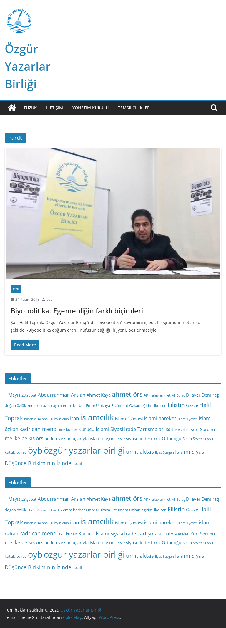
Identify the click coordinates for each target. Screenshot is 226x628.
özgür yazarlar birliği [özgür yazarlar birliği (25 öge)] (84, 450)
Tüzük (30, 108)
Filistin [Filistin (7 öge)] (176, 405)
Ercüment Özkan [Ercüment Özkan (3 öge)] (125, 405)
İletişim (54, 108)
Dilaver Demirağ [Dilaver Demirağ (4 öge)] (202, 395)
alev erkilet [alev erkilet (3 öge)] (161, 395)
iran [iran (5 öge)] (74, 418)
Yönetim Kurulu (90, 108)
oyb (49, 299)
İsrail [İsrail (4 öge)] (77, 463)
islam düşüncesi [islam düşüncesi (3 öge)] (129, 418)
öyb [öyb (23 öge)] (35, 450)
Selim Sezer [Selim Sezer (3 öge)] (192, 438)
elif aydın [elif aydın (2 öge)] (55, 406)
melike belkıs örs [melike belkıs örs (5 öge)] (24, 438)
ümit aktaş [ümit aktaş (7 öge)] (140, 451)
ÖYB (16, 289)
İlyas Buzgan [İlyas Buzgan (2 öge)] (164, 452)
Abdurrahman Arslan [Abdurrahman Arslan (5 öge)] (61, 394)
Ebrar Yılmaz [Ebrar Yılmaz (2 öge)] (36, 406)
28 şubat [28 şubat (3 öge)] (28, 395)
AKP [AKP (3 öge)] (147, 395)
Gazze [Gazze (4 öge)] (192, 405)
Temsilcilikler (134, 108)
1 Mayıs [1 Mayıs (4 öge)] (12, 395)
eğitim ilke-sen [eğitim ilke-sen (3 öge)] (154, 405)
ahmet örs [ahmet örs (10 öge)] (127, 394)
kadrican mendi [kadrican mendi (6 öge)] (38, 428)
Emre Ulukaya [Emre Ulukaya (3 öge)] (98, 405)
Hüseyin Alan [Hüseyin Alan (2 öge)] (59, 419)
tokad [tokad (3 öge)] (21, 452)
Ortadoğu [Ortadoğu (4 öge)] (171, 438)
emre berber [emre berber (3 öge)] (74, 405)
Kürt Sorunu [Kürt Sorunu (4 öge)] (202, 429)
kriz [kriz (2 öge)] (62, 430)
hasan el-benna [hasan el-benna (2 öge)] (36, 419)
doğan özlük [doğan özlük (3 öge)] (15, 405)
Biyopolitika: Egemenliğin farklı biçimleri (77, 310)
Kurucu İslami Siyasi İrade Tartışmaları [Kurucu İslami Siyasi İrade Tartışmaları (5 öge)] (121, 429)
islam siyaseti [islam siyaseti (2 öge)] (187, 419)
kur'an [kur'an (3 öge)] (71, 429)
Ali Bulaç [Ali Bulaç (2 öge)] (178, 395)
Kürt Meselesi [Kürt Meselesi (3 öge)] (177, 429)
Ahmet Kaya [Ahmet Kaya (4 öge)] (99, 395)
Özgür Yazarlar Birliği (28, 66)
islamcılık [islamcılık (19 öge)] (97, 417)
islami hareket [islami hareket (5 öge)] (160, 418)
